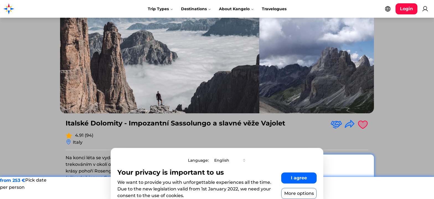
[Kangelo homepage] (27, 9)
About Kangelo (236, 8)
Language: (198, 160)
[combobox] (230, 160)
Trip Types (160, 8)
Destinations (196, 8)
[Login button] (406, 8)
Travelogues (274, 8)
